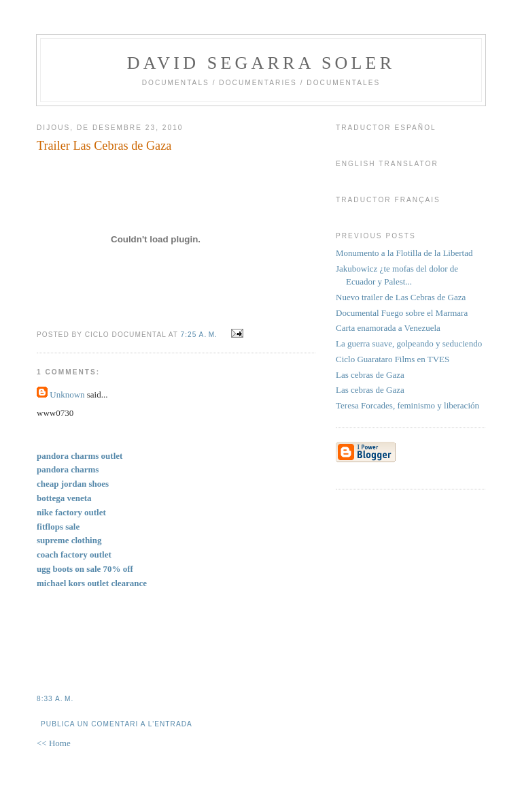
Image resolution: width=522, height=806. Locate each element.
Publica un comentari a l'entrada (116, 724)
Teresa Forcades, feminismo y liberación (407, 405)
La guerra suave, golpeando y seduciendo (409, 343)
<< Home (54, 743)
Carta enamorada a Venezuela (388, 328)
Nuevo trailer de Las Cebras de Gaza (401, 297)
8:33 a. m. (55, 699)
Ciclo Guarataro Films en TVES (392, 359)
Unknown (67, 394)
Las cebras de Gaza (370, 375)
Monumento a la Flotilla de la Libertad (404, 253)
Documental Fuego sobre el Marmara (402, 313)
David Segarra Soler (261, 63)
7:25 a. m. (199, 334)
